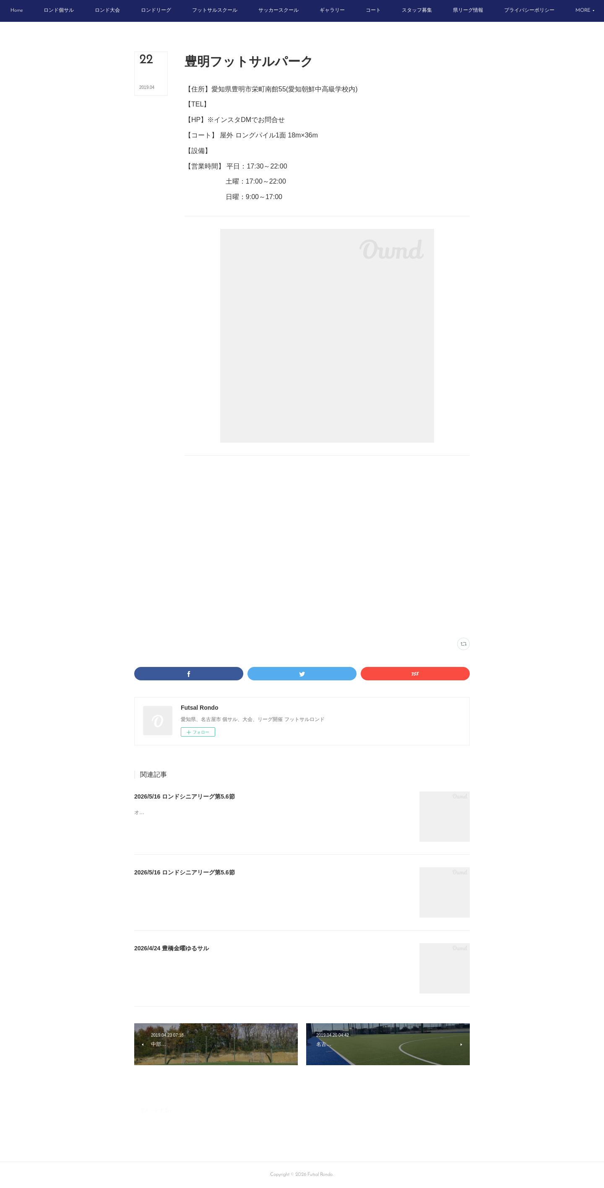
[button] (51, 11)
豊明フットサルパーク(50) (209, 621)
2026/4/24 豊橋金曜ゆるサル (171, 948)
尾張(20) (245, 621)
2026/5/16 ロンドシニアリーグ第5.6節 (184, 796)
